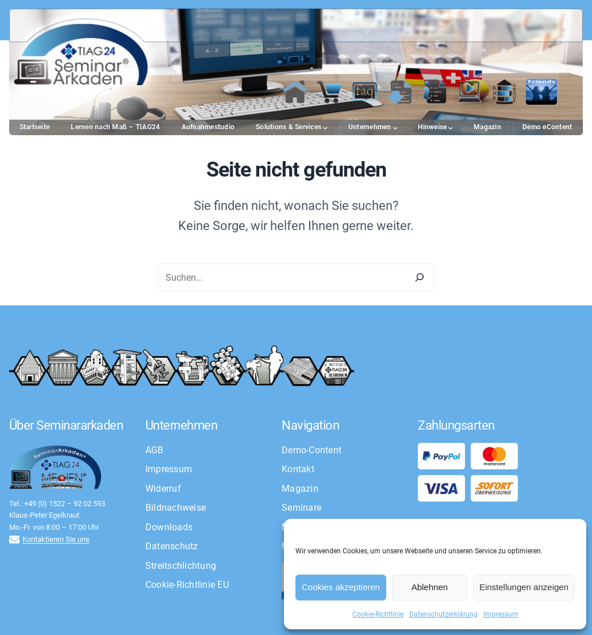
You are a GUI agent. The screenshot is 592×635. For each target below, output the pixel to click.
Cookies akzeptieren (341, 587)
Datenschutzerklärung (443, 614)
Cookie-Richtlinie (377, 614)
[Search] (419, 277)
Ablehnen (430, 587)
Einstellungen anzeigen (523, 587)
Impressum (500, 614)
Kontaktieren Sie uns (56, 539)
